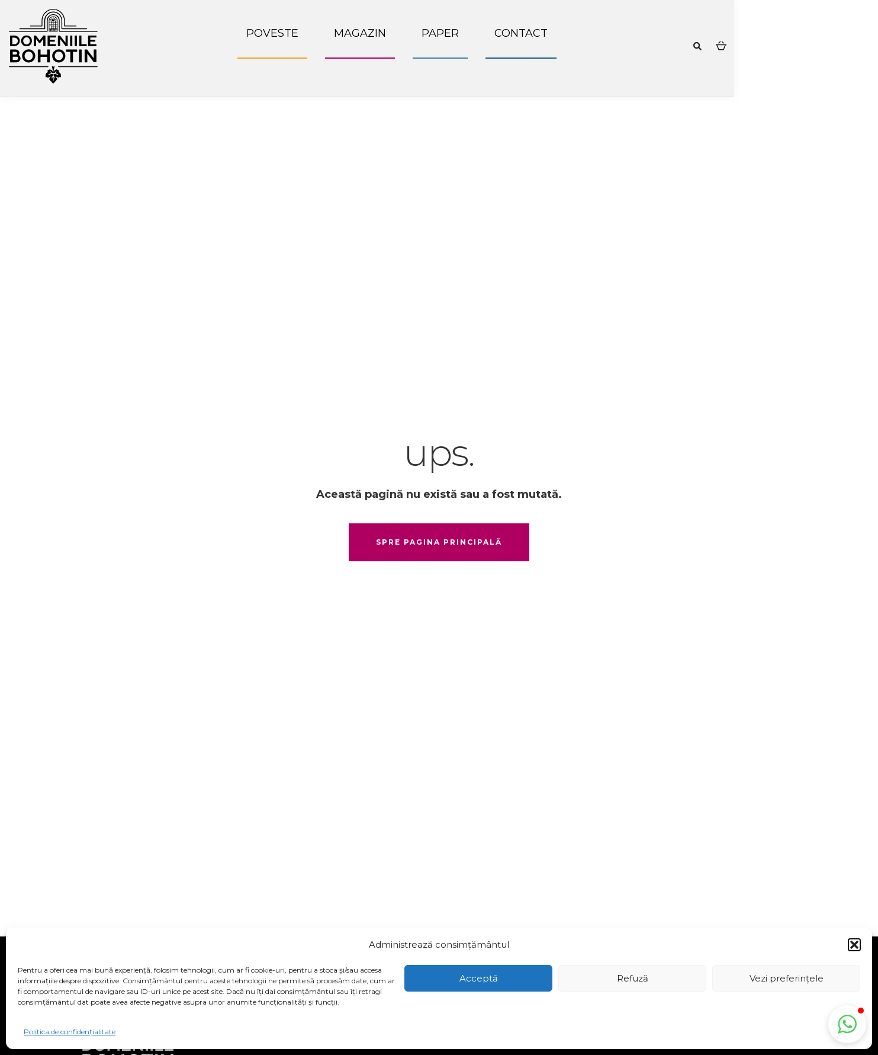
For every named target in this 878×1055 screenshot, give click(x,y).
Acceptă (478, 978)
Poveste (272, 33)
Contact (521, 33)
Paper (440, 33)
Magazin (360, 33)
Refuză (632, 978)
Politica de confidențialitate (69, 1031)
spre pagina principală (439, 542)
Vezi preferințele (787, 978)
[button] (854, 945)
